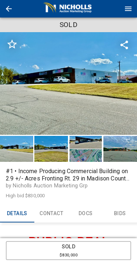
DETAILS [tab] (17, 213)
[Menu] (128, 9)
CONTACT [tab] (51, 213)
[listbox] (68, 83)
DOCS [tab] (86, 213)
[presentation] (68, 8)
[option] (68, 83)
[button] (9, 9)
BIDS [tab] (120, 213)
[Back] (9, 9)
